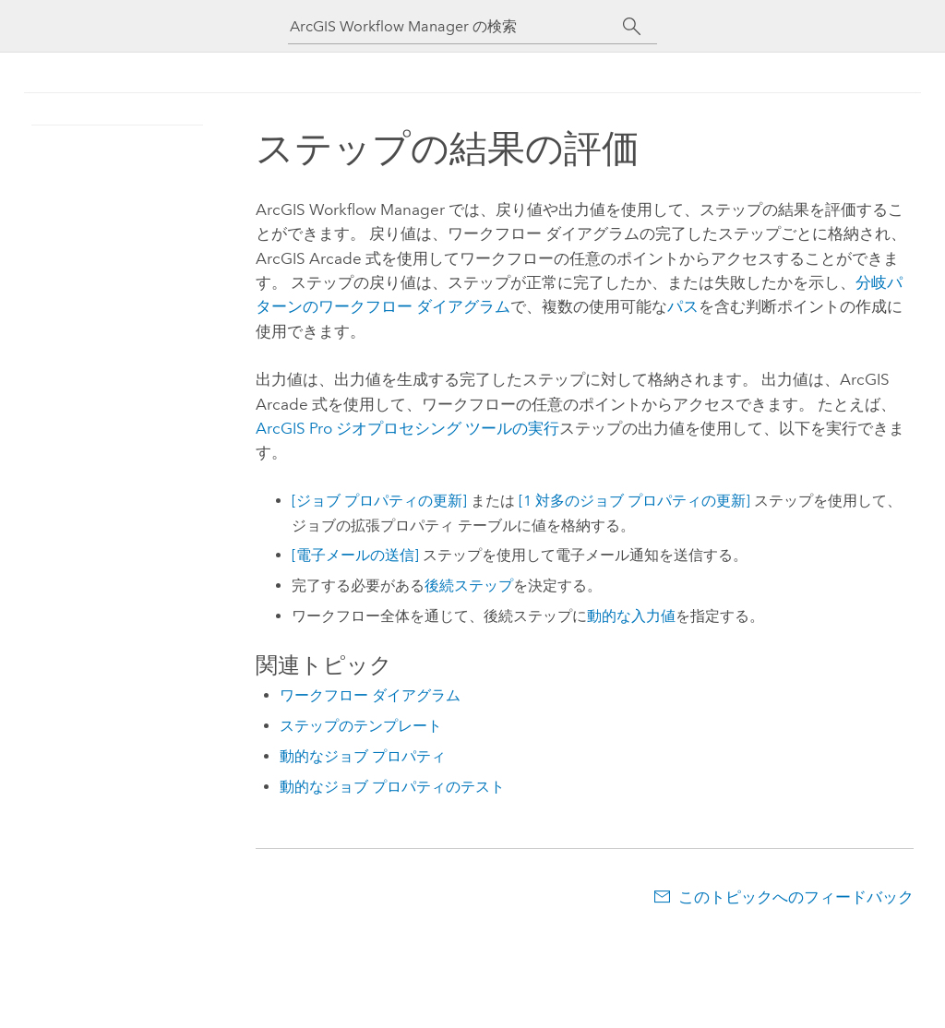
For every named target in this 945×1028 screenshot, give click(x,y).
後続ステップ (469, 585)
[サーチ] (631, 27)
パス (683, 306)
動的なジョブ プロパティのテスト (392, 786)
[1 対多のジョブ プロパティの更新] (634, 500)
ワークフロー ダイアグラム (370, 695)
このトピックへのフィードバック (796, 897)
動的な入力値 (631, 616)
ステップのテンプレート (361, 726)
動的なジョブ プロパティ (363, 756)
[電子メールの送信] (355, 555)
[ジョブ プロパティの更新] (379, 500)
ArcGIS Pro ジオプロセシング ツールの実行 (407, 428)
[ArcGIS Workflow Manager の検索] (456, 26)
